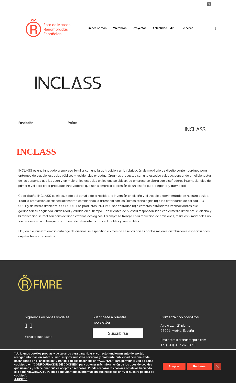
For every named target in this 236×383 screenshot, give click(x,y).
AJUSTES (20, 379)
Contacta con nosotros (179, 317)
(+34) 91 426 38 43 (181, 345)
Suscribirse (118, 333)
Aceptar (174, 366)
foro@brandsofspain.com (188, 340)
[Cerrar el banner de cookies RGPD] (217, 366)
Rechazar (199, 366)
